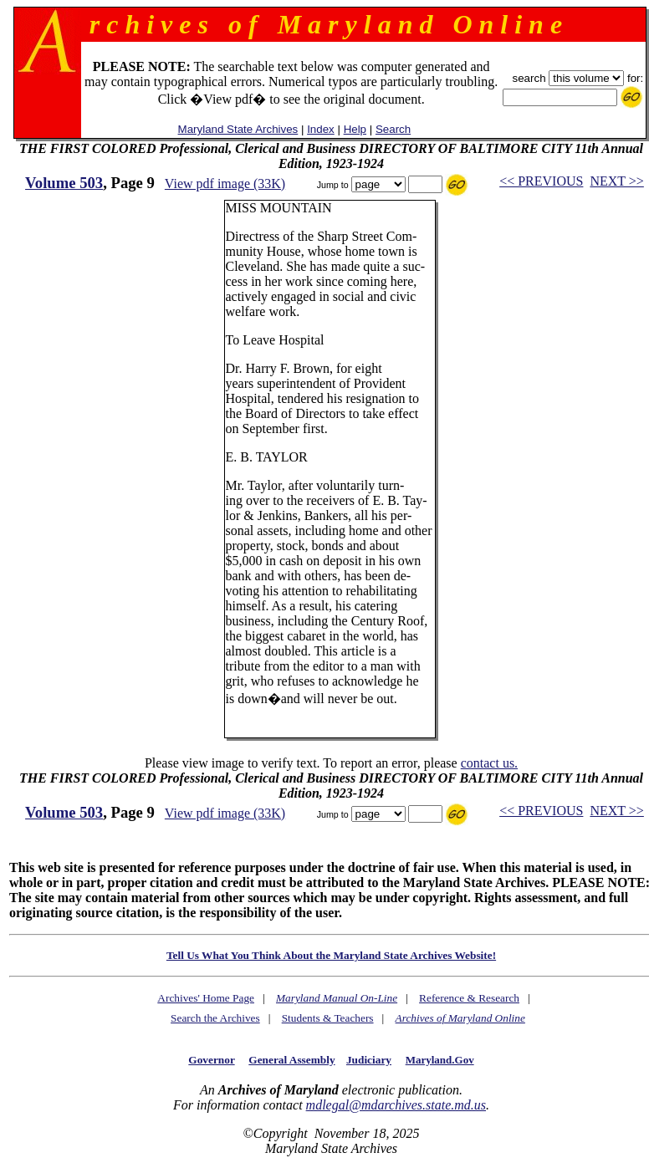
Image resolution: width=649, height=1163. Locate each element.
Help (355, 129)
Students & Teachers (328, 1018)
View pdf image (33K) (225, 183)
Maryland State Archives (238, 129)
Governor (211, 1059)
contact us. (489, 763)
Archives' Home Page (205, 998)
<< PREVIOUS (541, 181)
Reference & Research (469, 998)
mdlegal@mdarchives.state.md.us (396, 1105)
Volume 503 (64, 182)
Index (321, 129)
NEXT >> (616, 181)
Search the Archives (215, 1018)
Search (393, 129)
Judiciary (368, 1059)
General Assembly (291, 1059)
